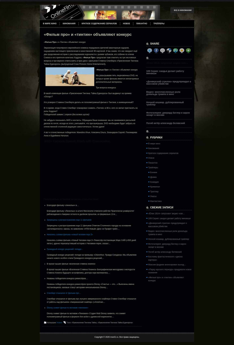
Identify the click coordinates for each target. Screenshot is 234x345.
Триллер (154, 191)
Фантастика (156, 201)
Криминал (155, 186)
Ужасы (153, 196)
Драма (153, 177)
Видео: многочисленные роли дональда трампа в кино (163, 93)
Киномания (69, 23)
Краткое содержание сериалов (99, 23)
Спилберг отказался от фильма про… (64, 293)
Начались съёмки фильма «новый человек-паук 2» (70, 234)
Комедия (154, 182)
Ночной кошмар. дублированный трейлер (165, 103)
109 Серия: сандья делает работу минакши (165, 72)
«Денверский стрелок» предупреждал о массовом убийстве (168, 82)
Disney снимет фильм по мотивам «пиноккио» (67, 308)
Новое (126, 23)
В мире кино (50, 23)
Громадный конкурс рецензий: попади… (65, 249)
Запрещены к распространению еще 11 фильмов (69, 220)
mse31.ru (114, 337)
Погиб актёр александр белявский (165, 123)
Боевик (153, 172)
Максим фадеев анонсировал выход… (167, 264)
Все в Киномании (183, 10)
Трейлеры (158, 23)
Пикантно (141, 23)
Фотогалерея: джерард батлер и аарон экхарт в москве (168, 113)
